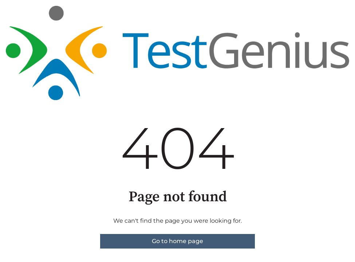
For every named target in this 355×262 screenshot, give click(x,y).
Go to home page (177, 241)
